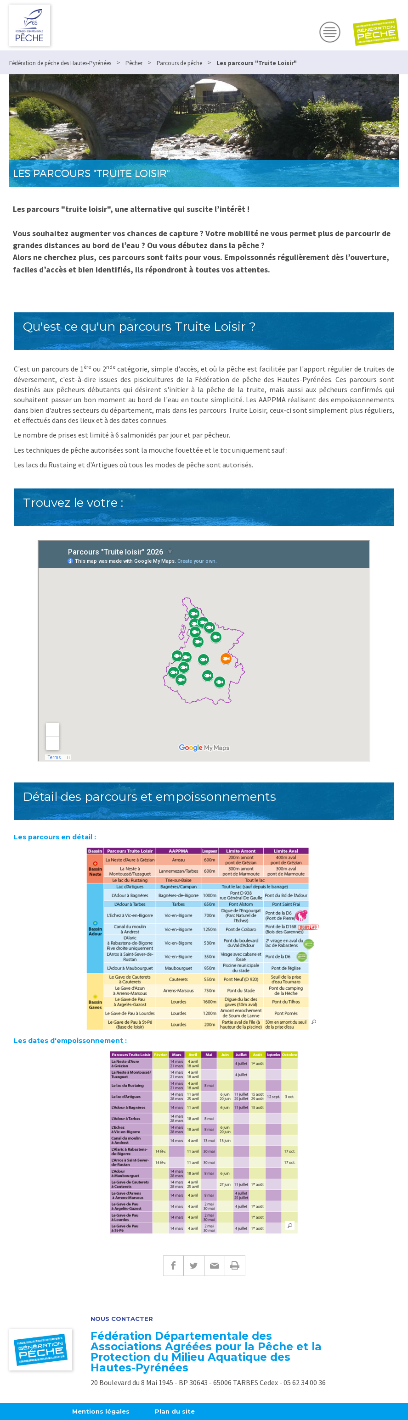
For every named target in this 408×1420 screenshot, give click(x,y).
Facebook (173, 1265)
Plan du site (175, 1411)
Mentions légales (101, 1411)
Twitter (193, 1265)
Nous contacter (122, 1319)
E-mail (214, 1265)
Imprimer (235, 1265)
